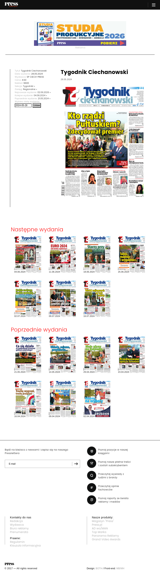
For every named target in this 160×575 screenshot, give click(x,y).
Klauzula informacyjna (25, 545)
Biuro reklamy (19, 528)
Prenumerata (19, 532)
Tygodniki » (29, 86)
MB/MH (120, 568)
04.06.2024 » (40, 95)
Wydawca (17, 525)
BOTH (99, 568)
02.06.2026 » (44, 92)
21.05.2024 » (44, 98)
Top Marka (99, 532)
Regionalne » (30, 89)
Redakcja (16, 521)
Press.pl (97, 525)
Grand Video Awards (106, 539)
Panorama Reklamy (105, 536)
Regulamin (17, 542)
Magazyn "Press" (103, 521)
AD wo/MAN (100, 528)
